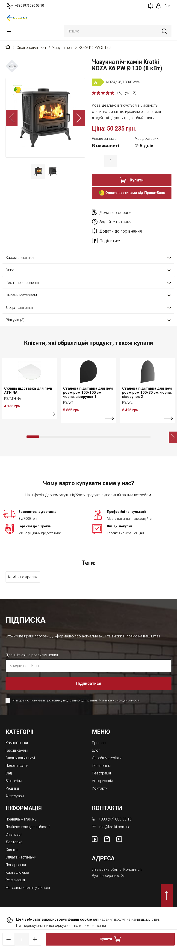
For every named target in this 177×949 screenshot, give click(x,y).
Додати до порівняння (120, 231)
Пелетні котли (17, 765)
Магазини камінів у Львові (28, 887)
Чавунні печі (62, 47)
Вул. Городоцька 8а (108, 875)
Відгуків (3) (15, 320)
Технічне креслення (23, 282)
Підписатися (88, 683)
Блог (96, 750)
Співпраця (14, 834)
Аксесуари (15, 796)
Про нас (99, 743)
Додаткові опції (19, 307)
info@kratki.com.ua (114, 827)
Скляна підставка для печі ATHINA (28, 390)
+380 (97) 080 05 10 (115, 819)
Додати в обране (115, 212)
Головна (8, 47)
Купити (137, 180)
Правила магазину (21, 819)
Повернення (16, 865)
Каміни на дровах (23, 577)
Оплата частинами (21, 857)
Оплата (12, 849)
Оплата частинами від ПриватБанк (132, 193)
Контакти (99, 788)
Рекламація (15, 880)
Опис (10, 270)
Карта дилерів (17, 872)
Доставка (14, 842)
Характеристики (20, 257)
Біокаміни (14, 781)
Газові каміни (17, 750)
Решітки (12, 788)
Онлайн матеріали (21, 295)
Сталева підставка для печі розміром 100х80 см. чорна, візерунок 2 (147, 392)
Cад (9, 773)
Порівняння (101, 765)
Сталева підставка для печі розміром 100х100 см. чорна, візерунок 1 (88, 392)
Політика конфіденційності (119, 700)
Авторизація (102, 781)
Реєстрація (101, 773)
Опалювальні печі (31, 47)
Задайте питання (115, 221)
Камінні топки (17, 743)
